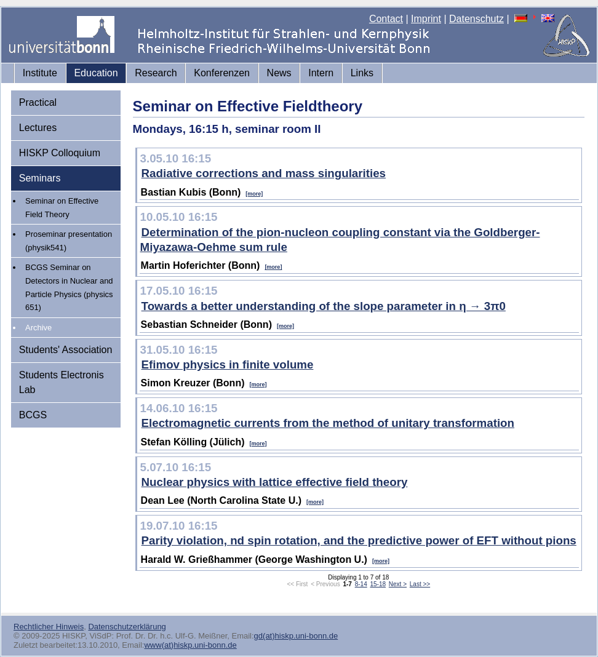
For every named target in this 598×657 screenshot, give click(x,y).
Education (96, 73)
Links (362, 73)
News (279, 73)
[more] (254, 194)
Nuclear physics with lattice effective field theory (275, 482)
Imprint (426, 19)
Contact (386, 19)
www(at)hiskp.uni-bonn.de (190, 645)
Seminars (40, 178)
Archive (38, 327)
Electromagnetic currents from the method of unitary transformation (328, 422)
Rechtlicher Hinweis (49, 626)
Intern (320, 73)
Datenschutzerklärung (126, 626)
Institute (40, 73)
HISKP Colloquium (59, 153)
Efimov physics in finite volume (228, 364)
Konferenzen (222, 73)
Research (156, 73)
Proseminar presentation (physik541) (68, 240)
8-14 (361, 584)
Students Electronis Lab (61, 382)
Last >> (420, 584)
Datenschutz (476, 19)
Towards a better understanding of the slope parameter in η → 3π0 (324, 306)
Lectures (38, 127)
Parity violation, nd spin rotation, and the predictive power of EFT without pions (359, 540)
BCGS (33, 415)
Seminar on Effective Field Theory (61, 207)
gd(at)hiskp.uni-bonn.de (296, 635)
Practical (38, 102)
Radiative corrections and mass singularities (264, 173)
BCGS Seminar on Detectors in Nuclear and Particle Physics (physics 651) (69, 287)
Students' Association (66, 349)
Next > (398, 584)
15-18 (378, 584)
